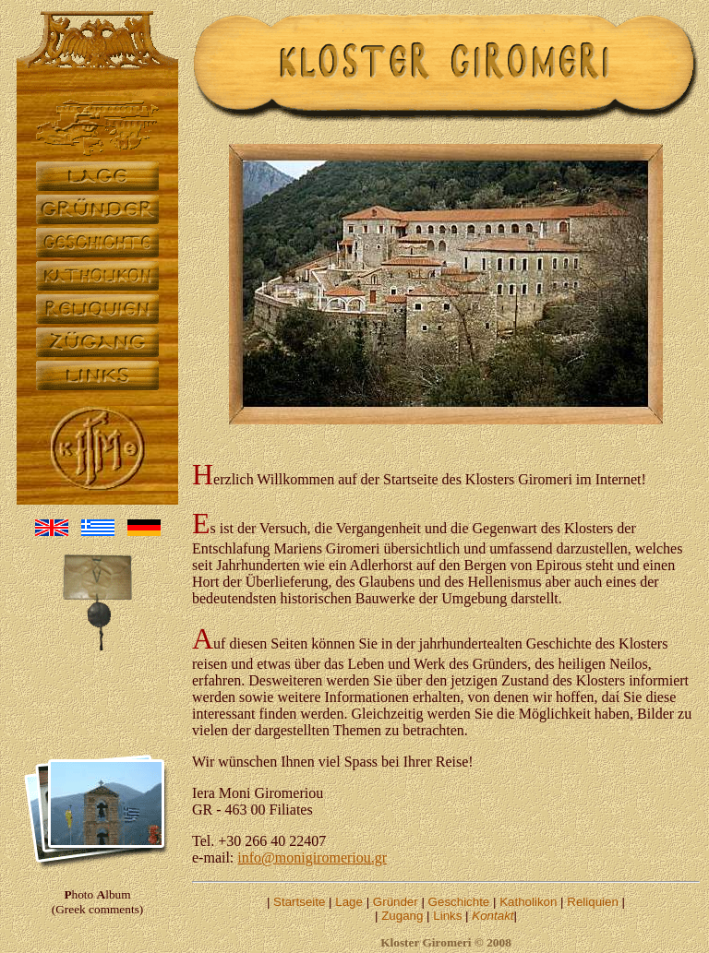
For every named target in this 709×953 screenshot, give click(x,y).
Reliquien (593, 902)
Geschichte (459, 902)
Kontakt (492, 916)
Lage (349, 902)
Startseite (299, 902)
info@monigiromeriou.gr (312, 857)
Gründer (395, 902)
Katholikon (528, 902)
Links (447, 916)
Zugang (402, 916)
